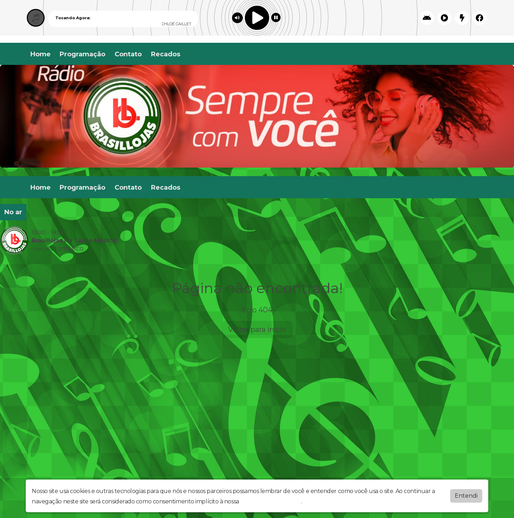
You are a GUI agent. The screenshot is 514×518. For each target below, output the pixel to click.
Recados (165, 54)
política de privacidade (270, 501)
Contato (128, 54)
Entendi (466, 495)
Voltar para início (257, 329)
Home (40, 54)
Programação (82, 54)
